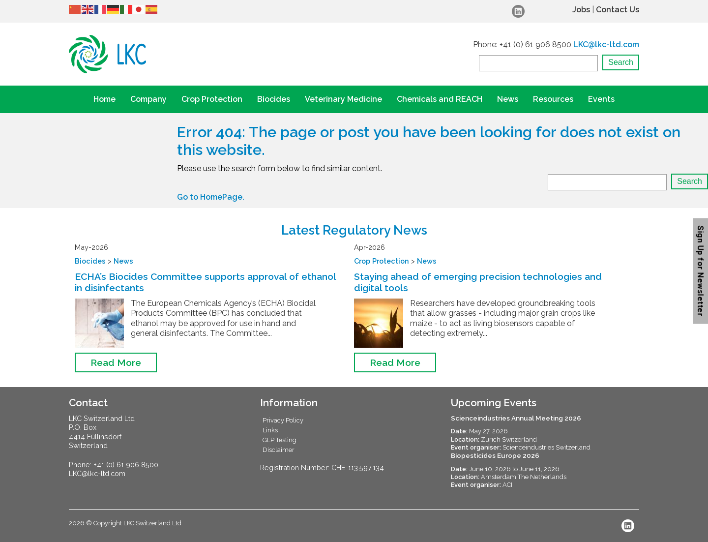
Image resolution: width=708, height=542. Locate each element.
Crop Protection (211, 99)
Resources (553, 99)
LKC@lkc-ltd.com (606, 44)
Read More (115, 362)
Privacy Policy (283, 420)
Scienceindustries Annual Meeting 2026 (516, 418)
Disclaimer (279, 449)
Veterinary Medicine (343, 99)
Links (270, 430)
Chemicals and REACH (439, 99)
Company (148, 99)
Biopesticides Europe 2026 (495, 455)
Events (601, 99)
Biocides (273, 99)
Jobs (581, 9)
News (507, 99)
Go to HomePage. (210, 197)
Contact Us (617, 9)
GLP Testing (279, 440)
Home (104, 99)
